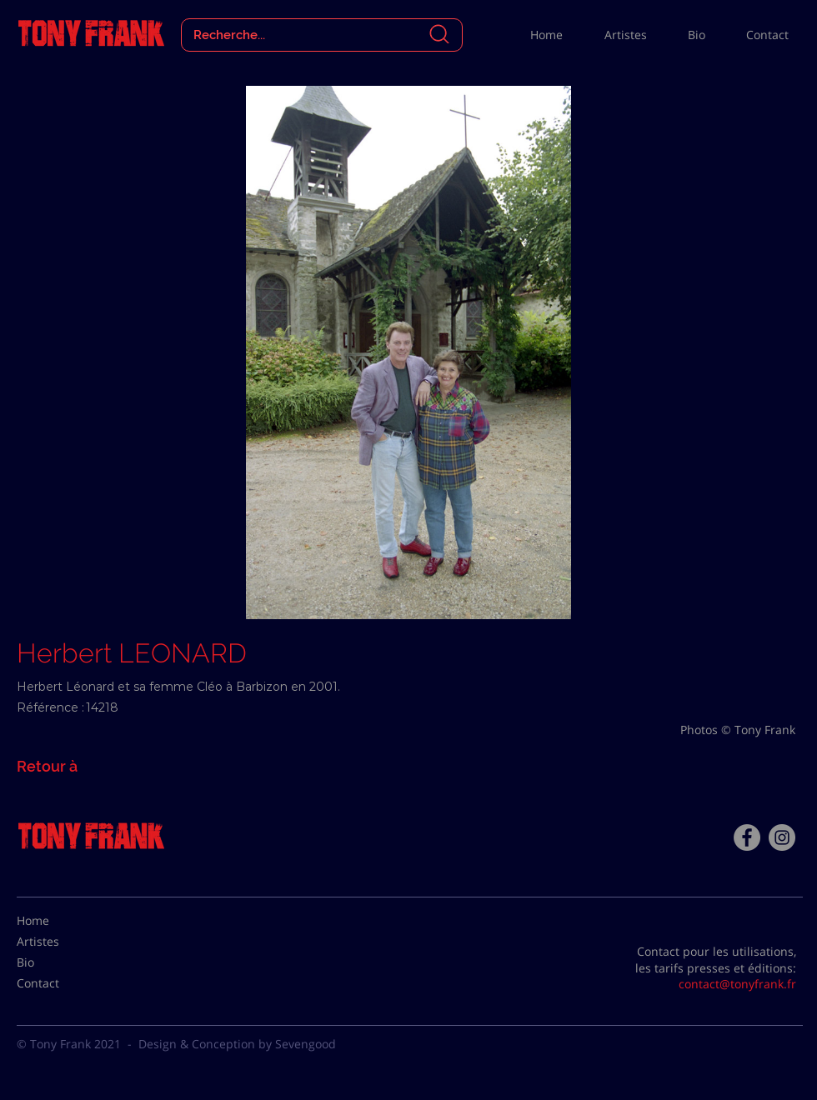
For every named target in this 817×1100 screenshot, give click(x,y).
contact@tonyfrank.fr (737, 984)
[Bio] (58, 962)
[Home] (58, 921)
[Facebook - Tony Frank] (747, 837)
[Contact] (58, 983)
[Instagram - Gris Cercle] (782, 837)
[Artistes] (58, 941)
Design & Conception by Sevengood (237, 1044)
